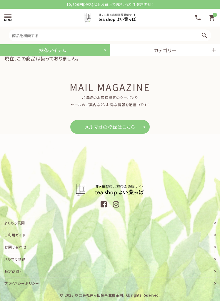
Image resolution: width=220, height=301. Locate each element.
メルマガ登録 (15, 258)
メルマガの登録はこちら (110, 126)
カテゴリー (165, 50)
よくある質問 (14, 222)
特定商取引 (13, 271)
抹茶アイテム (53, 50)
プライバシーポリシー (21, 283)
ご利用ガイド (15, 234)
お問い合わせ (15, 246)
